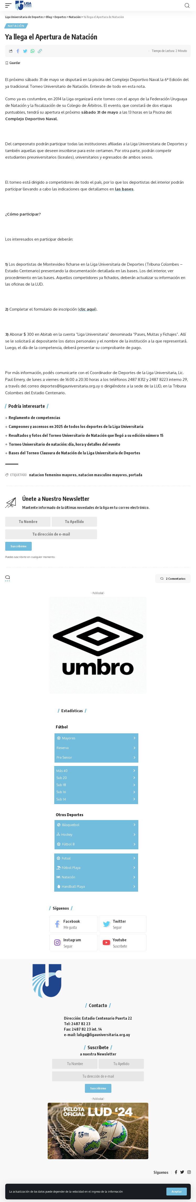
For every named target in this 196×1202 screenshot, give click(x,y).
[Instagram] (73, 942)
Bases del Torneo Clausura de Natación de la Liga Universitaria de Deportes (74, 452)
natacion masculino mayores (102, 475)
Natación (16, 25)
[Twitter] (123, 924)
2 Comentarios (173, 578)
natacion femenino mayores (53, 475)
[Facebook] (73, 924)
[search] (187, 6)
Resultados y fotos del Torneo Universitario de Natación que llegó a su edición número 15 (86, 435)
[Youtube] (123, 942)
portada (135, 475)
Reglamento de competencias (34, 417)
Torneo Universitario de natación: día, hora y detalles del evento (64, 444)
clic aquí (87, 309)
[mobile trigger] (9, 5)
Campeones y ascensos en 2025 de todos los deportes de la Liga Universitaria (76, 426)
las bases (124, 189)
